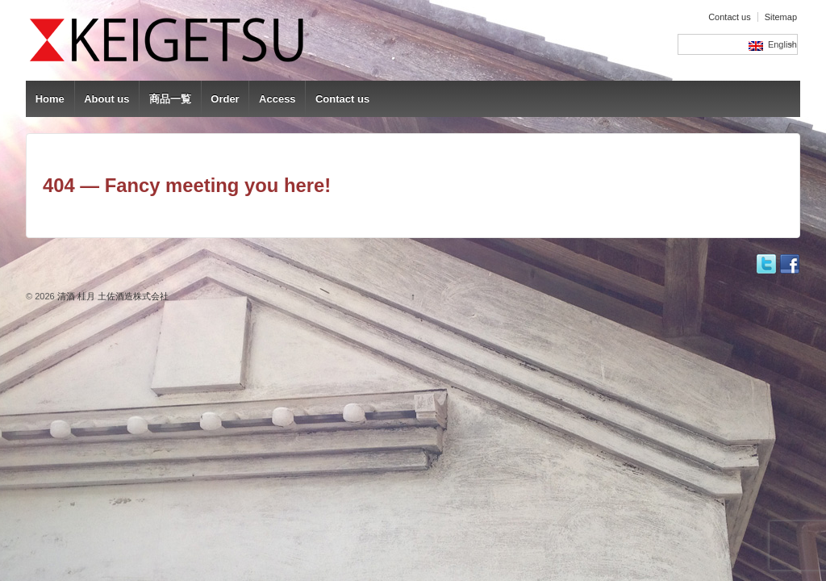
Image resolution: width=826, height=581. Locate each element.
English (773, 45)
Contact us (729, 17)
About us (106, 99)
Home (50, 99)
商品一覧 (170, 99)
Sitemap (781, 17)
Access (277, 99)
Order (225, 99)
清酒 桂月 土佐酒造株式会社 (112, 296)
